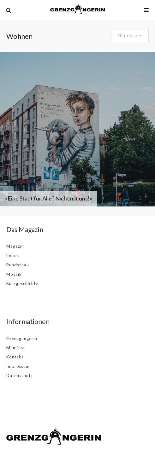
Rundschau (17, 264)
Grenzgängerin (21, 338)
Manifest (15, 347)
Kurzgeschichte (22, 283)
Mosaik (14, 274)
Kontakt (14, 356)
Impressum (18, 366)
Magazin (15, 246)
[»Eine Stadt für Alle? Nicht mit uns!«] (77, 129)
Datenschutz (19, 375)
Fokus (12, 255)
